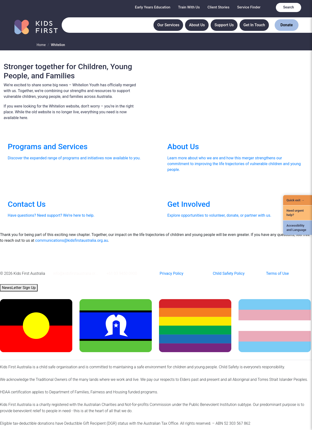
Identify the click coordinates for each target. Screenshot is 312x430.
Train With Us (189, 7)
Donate (286, 25)
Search (288, 7)
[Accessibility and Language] (297, 227)
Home (41, 45)
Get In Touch (254, 25)
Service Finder (248, 7)
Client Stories (218, 7)
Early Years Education (152, 7)
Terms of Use (277, 273)
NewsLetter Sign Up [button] (19, 287)
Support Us (224, 25)
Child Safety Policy (229, 273)
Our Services (168, 25)
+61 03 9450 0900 (121, 273)
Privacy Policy (171, 273)
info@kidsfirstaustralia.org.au (76, 273)
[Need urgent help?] (297, 213)
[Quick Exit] (297, 200)
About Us (197, 25)
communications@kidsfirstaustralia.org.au (71, 240)
